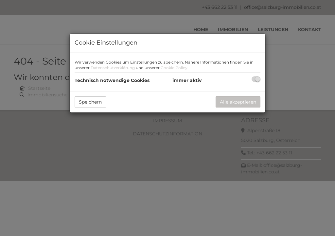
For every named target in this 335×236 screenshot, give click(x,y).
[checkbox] (256, 79)
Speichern (90, 102)
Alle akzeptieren (238, 102)
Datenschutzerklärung (113, 67)
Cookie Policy (174, 67)
